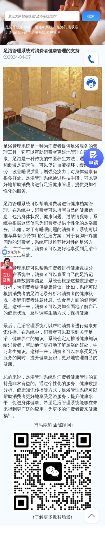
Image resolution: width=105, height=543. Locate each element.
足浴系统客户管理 (45, 32)
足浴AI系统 (44, 27)
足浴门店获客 (67, 27)
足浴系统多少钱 (18, 27)
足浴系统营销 (16, 32)
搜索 (91, 16)
